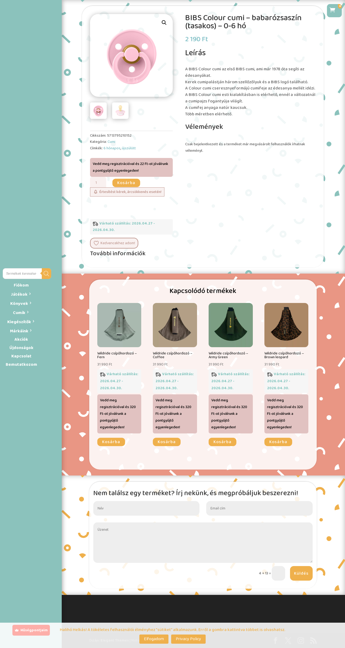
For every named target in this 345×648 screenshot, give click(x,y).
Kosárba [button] (111, 442)
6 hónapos (112, 148)
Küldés (301, 573)
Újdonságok (21, 347)
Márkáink (19, 331)
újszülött (129, 148)
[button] (164, 22)
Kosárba (126, 183)
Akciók (21, 339)
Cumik (19, 312)
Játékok (19, 294)
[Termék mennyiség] (98, 183)
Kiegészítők (19, 322)
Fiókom (21, 285)
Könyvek (19, 303)
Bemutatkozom (21, 364)
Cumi (111, 142)
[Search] (46, 273)
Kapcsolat (21, 356)
